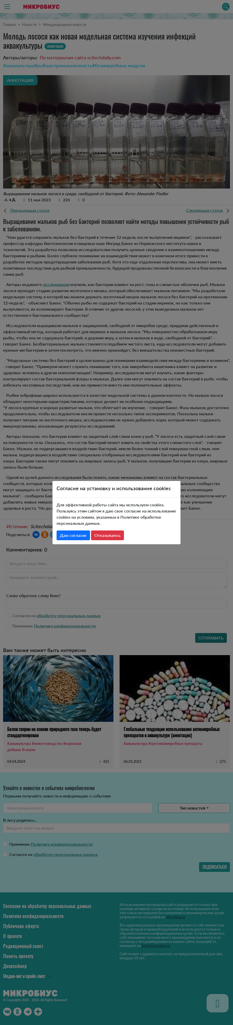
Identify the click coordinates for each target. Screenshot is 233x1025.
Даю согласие (73, 535)
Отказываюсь (107, 535)
